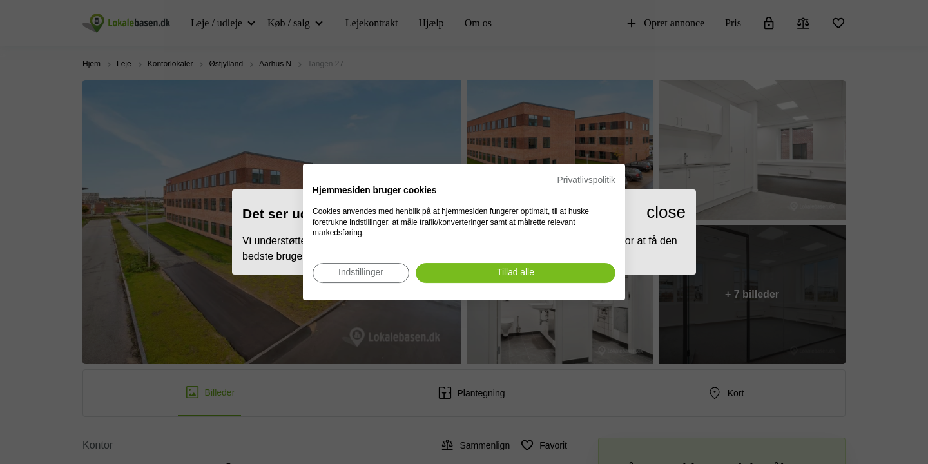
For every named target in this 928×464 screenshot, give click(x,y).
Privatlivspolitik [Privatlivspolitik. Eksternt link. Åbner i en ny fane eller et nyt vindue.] (586, 180)
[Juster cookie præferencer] (361, 273)
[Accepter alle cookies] (515, 273)
